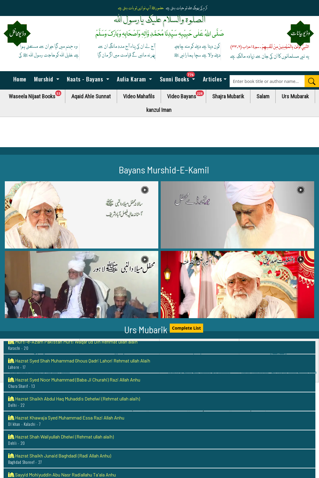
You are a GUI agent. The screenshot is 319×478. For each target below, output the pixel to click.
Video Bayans (186, 95)
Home (18, 78)
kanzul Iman (159, 110)
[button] (81, 214)
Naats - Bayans (85, 78)
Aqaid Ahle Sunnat (91, 96)
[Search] (312, 81)
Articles (211, 78)
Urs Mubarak (295, 96)
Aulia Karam (131, 78)
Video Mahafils (139, 96)
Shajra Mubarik (228, 96)
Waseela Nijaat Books (37, 95)
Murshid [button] (44, 78)
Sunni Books (179, 77)
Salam (262, 96)
